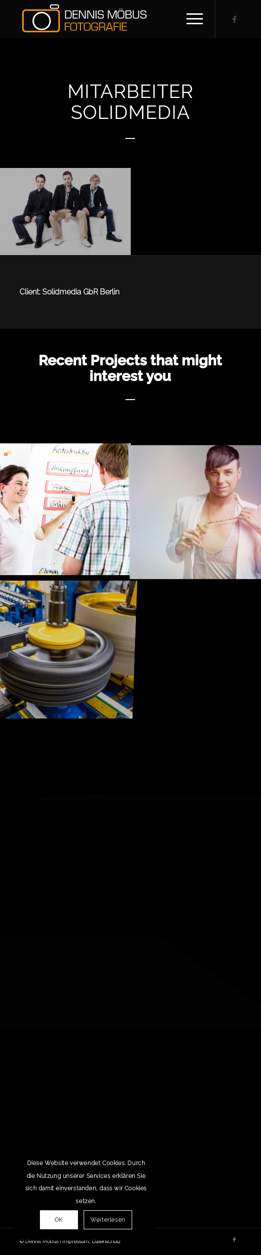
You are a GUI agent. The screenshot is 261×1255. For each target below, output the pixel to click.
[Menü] (190, 19)
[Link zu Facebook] (234, 19)
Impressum (75, 1241)
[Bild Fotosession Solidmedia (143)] (65, 211)
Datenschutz (106, 1241)
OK (59, 1219)
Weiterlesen (108, 1219)
